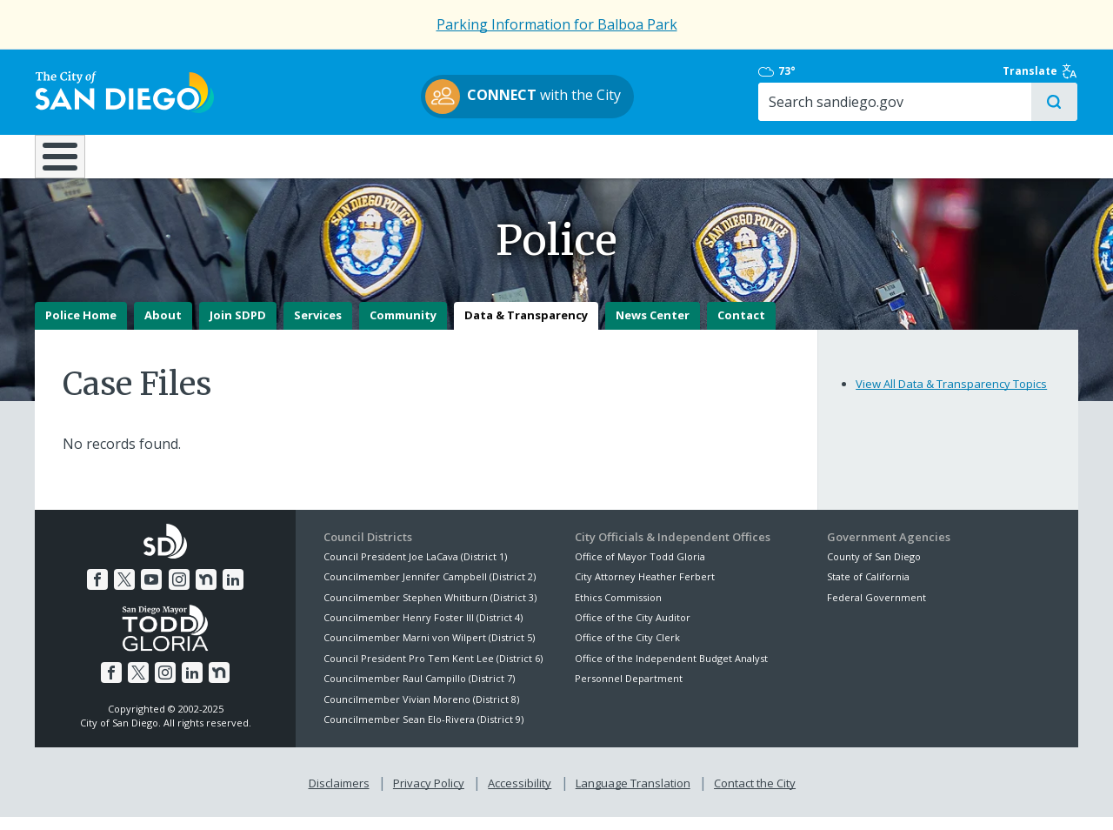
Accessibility (519, 796)
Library (654, 155)
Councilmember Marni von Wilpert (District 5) (429, 651)
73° (836, 71)
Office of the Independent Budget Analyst (671, 671)
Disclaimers (339, 796)
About (163, 329)
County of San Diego (874, 569)
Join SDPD (238, 329)
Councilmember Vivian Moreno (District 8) (421, 712)
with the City (552, 96)
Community (403, 329)
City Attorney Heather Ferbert (645, 589)
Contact (741, 329)
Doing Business (495, 155)
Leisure (181, 155)
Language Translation (633, 796)
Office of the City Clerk (627, 651)
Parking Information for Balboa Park (557, 24)
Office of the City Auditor (632, 630)
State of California (868, 589)
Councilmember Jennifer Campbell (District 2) (429, 589)
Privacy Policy (428, 796)
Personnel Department (629, 691)
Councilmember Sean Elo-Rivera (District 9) (423, 732)
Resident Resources (338, 155)
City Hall (991, 155)
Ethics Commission (618, 610)
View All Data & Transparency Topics (951, 397)
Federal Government (876, 610)
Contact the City (755, 796)
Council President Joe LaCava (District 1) (415, 569)
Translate (1040, 71)
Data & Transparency (526, 329)
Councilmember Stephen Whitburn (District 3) (430, 610)
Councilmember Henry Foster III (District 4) (423, 630)
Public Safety (822, 155)
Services (318, 329)
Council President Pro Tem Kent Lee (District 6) (433, 671)
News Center (653, 329)
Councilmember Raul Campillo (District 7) (419, 691)
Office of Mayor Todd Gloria (640, 569)
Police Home (81, 329)
